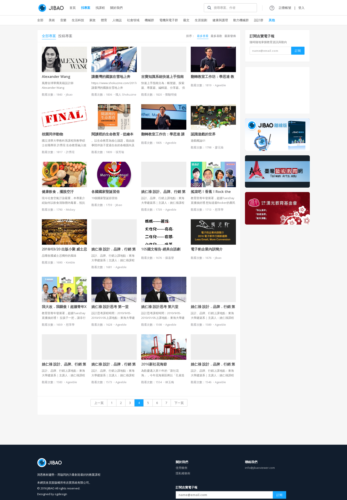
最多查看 (202, 36)
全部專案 (49, 35)
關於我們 (116, 8)
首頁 (72, 8)
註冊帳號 (285, 8)
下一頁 (179, 403)
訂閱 (279, 495)
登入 (301, 8)
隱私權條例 (183, 473)
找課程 (100, 8)
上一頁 (99, 403)
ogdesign (61, 494)
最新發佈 (230, 36)
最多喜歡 (216, 36)
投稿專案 (65, 35)
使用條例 (181, 468)
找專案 (85, 8)
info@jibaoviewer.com (260, 468)
